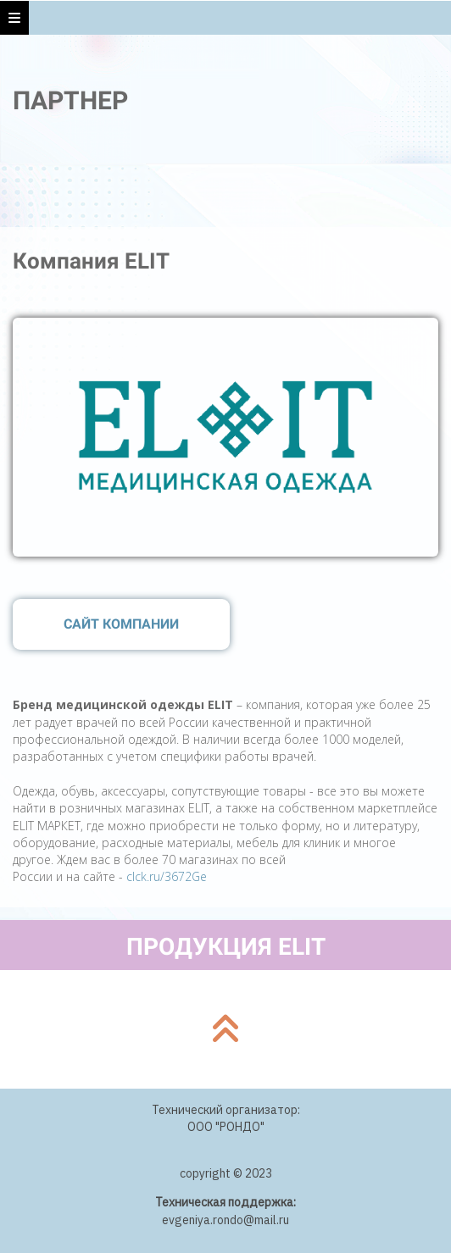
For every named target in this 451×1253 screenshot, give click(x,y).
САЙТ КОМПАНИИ (121, 624)
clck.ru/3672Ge (166, 876)
